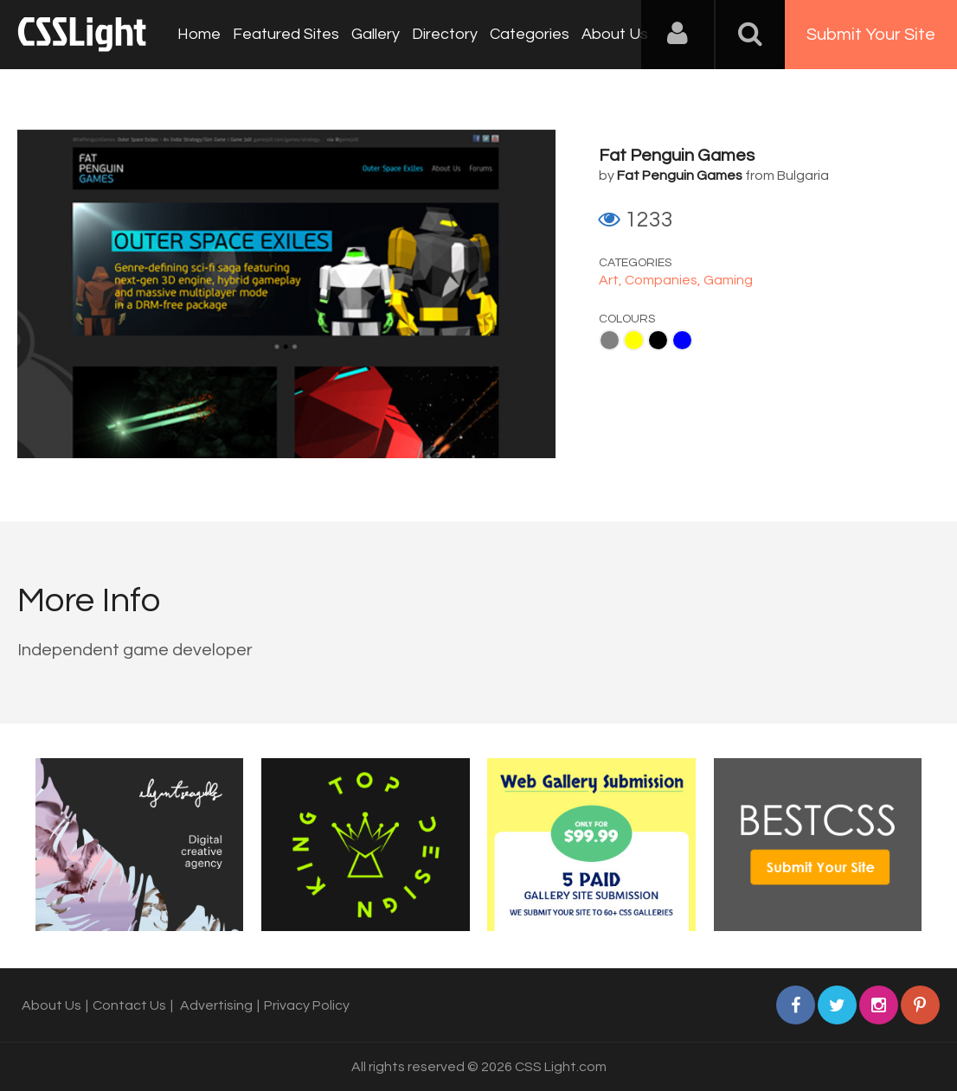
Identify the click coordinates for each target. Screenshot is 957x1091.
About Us (614, 34)
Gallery (375, 34)
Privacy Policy (307, 1005)
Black (658, 340)
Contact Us (129, 1005)
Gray (609, 340)
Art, (612, 280)
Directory (445, 34)
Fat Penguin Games (677, 155)
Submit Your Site (870, 34)
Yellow (634, 340)
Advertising (216, 1005)
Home (199, 34)
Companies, (664, 280)
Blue (682, 340)
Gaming (728, 280)
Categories (529, 34)
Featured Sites (286, 34)
